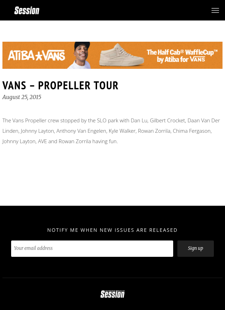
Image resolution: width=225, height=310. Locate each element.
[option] (112, 55)
